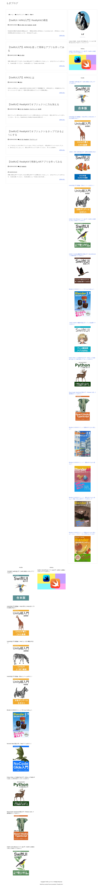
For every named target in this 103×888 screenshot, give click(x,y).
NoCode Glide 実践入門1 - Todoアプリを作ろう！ (21, 757)
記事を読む (62, 35)
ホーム (11, 14)
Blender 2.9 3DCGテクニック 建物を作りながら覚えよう (82, 442)
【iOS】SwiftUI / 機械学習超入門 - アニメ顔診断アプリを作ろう (82, 337)
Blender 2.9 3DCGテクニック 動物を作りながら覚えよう (82, 477)
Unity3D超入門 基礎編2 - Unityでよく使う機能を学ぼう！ (21, 656)
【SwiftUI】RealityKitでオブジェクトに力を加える (33, 104)
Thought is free (60, 884)
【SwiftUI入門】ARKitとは (21, 77)
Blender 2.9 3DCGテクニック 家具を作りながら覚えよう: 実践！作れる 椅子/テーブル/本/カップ (82, 512)
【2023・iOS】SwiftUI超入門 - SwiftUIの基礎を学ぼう (82, 165)
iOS (28, 14)
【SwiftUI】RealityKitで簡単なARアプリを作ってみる (35, 161)
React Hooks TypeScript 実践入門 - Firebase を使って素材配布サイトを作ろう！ (82, 407)
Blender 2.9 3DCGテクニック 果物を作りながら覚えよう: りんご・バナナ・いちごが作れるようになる (82, 547)
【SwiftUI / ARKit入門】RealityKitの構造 (28, 20)
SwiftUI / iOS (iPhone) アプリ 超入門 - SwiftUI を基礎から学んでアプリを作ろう (82, 60)
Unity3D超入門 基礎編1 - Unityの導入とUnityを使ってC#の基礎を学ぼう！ (82, 131)
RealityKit (29, 25)
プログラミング (20, 14)
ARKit (22, 25)
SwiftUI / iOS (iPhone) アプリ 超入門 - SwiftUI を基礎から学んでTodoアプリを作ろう (82, 233)
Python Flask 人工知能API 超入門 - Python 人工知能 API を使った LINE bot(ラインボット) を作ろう (82, 372)
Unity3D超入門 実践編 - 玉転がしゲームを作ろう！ (82, 199)
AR (20, 25)
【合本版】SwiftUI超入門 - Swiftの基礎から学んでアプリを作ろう (82, 96)
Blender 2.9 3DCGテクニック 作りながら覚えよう (82, 303)
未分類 (34, 25)
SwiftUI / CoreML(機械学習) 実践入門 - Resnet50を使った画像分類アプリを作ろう (82, 268)
